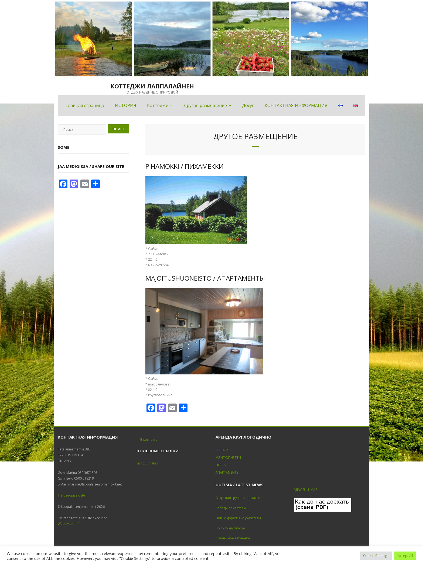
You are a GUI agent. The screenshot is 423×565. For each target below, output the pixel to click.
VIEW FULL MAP (305, 489)
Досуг (248, 105)
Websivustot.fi (68, 523)
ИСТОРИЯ (125, 105)
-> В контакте (147, 439)
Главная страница (85, 105)
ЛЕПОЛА (222, 450)
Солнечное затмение (233, 538)
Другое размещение (205, 105)
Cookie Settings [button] (375, 555)
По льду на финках (230, 528)
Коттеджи (157, 105)
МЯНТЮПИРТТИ (228, 457)
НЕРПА (221, 465)
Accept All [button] (405, 555)
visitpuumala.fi (148, 463)
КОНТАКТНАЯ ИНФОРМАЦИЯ (296, 105)
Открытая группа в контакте (238, 497)
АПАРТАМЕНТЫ (227, 472)
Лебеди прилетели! (231, 508)
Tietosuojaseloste (71, 495)
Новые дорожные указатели (238, 518)
